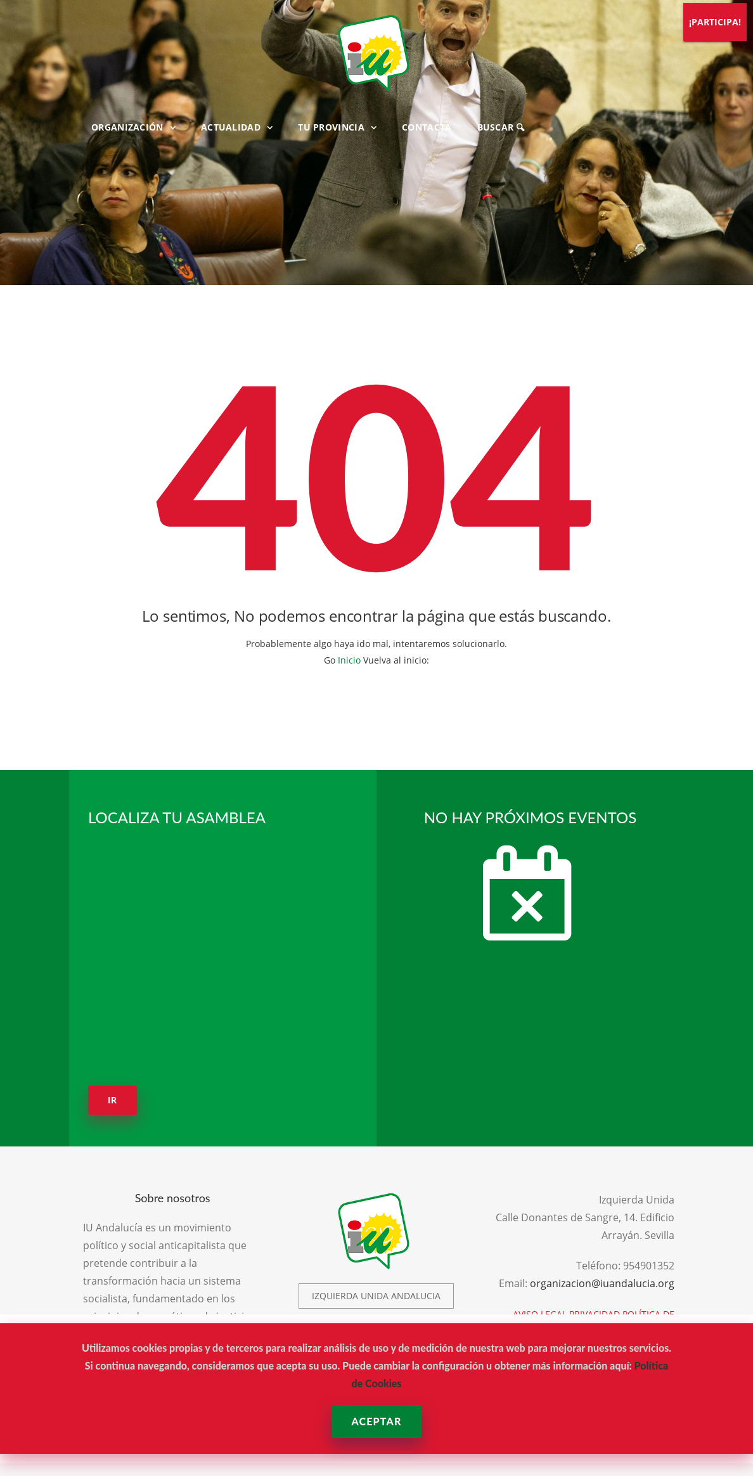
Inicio (349, 660)
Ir (112, 1099)
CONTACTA (426, 127)
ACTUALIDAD (231, 127)
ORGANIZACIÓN (127, 127)
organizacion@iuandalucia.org (602, 1283)
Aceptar (376, 1421)
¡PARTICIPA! (715, 22)
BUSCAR (500, 127)
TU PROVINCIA (331, 127)
